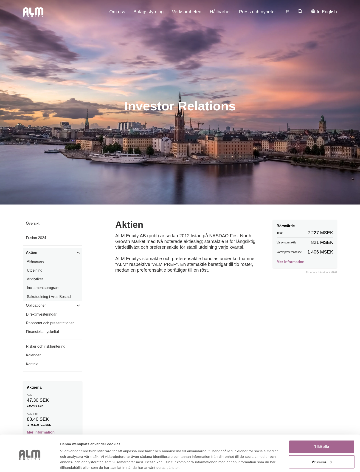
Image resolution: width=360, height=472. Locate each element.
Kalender (33, 355)
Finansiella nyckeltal (42, 332)
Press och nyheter (257, 11)
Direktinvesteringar (41, 314)
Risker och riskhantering (45, 346)
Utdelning (34, 270)
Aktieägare (36, 261)
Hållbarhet (220, 11)
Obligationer (36, 305)
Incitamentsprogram (43, 288)
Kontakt (32, 364)
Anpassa (322, 444)
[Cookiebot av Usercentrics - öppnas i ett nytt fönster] (30, 463)
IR (286, 11)
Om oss (117, 11)
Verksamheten (186, 11)
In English (324, 11)
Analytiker (35, 279)
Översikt (32, 223)
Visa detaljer (70, 463)
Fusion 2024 (36, 238)
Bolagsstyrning (148, 11)
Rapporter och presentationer (50, 323)
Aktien (31, 252)
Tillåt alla (321, 429)
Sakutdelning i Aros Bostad (49, 297)
